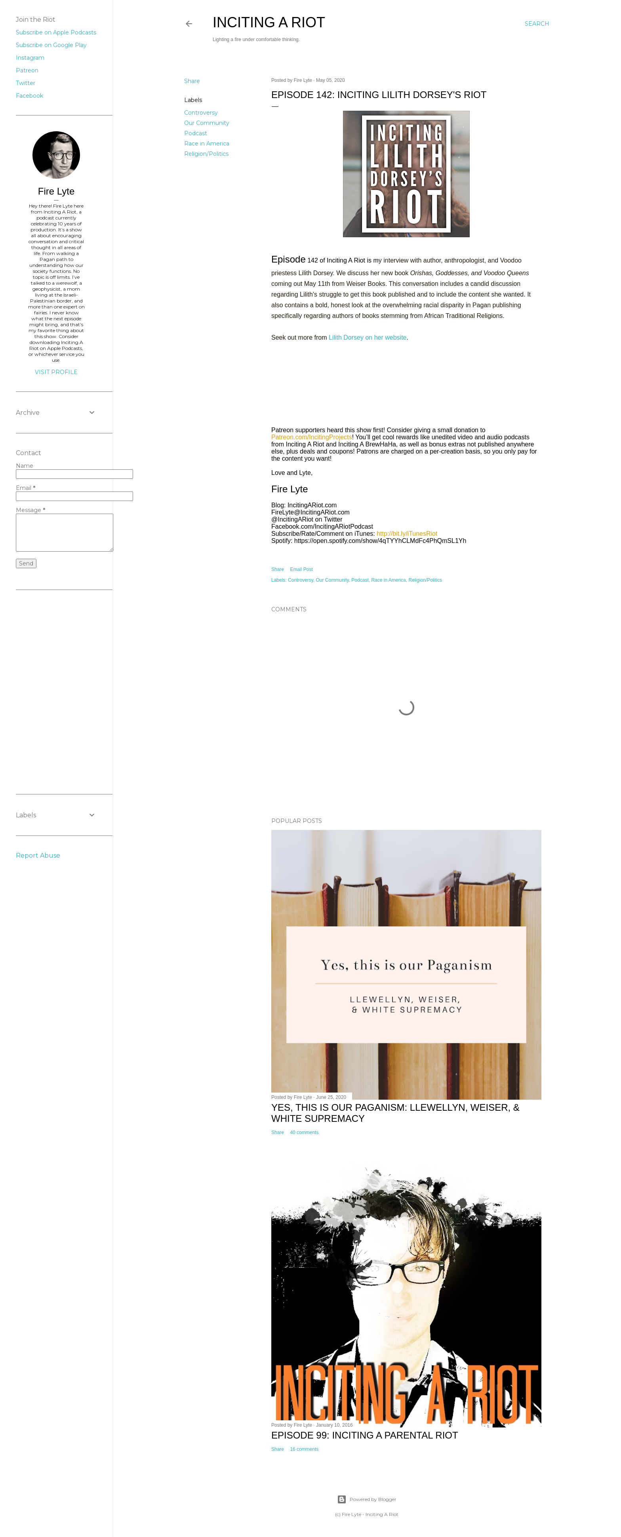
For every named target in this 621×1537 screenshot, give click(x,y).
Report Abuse (38, 855)
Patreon (27, 70)
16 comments (304, 1449)
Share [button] (192, 81)
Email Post (301, 569)
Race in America (206, 143)
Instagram (30, 57)
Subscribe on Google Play (51, 45)
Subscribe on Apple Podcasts (56, 32)
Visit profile (56, 372)
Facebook (29, 95)
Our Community (206, 123)
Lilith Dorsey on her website (368, 337)
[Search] (537, 23)
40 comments (304, 1132)
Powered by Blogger (366, 1499)
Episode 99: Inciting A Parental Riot (364, 1435)
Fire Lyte (56, 191)
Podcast (195, 133)
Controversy (201, 112)
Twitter (25, 83)
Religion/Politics (206, 153)
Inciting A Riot (269, 22)
